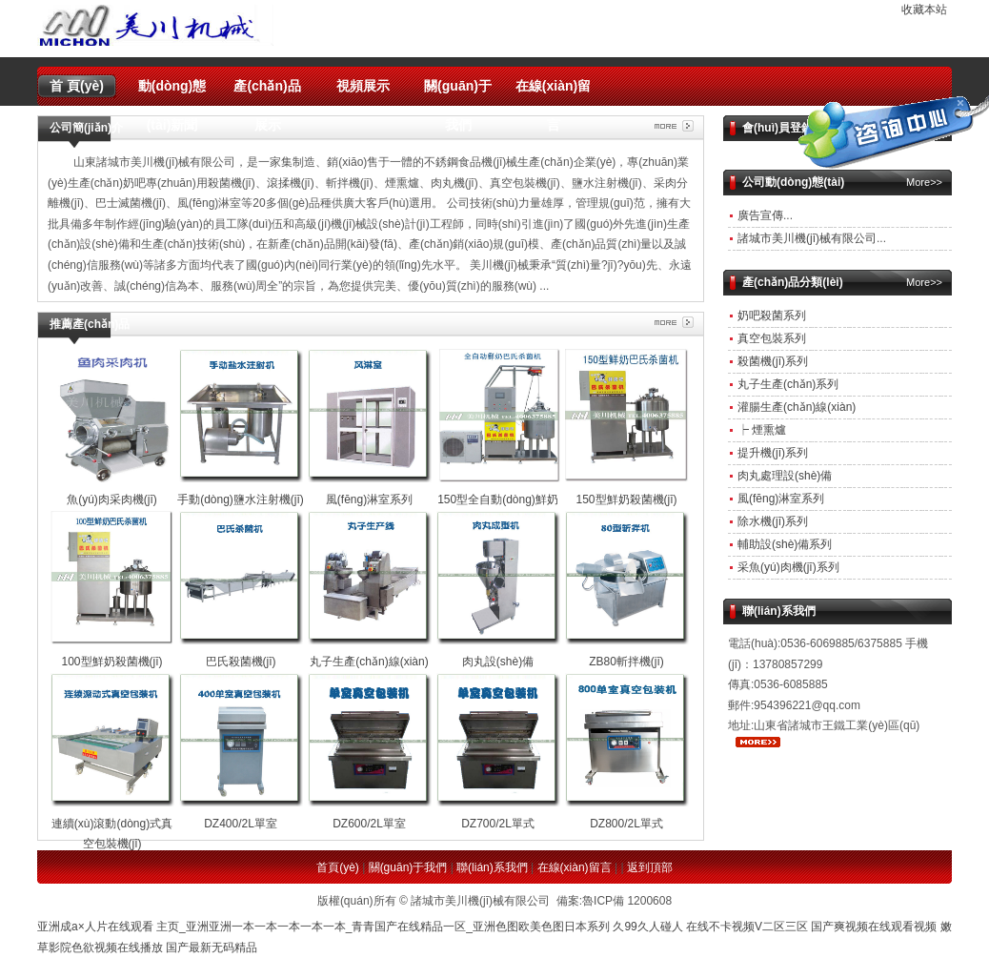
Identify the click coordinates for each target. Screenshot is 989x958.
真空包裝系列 (771, 338)
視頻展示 (363, 85)
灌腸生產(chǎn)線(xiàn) (796, 407)
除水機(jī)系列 (772, 521)
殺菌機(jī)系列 (772, 361)
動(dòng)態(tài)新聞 (172, 92)
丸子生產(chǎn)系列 (787, 384)
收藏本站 (924, 9)
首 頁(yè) (77, 85)
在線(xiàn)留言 (553, 92)
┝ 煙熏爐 (761, 430)
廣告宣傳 (760, 215)
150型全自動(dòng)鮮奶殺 (498, 499)
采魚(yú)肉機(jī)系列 (788, 567)
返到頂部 (650, 867)
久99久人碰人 (647, 926)
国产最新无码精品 (211, 947)
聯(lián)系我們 (492, 867)
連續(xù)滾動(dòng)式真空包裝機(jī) (112, 823)
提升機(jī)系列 (772, 452)
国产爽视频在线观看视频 (874, 926)
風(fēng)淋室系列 (780, 498)
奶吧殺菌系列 (771, 315)
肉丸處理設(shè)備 (784, 475)
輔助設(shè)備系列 (784, 544)
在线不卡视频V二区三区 (747, 926)
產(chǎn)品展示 (266, 92)
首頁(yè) (337, 867)
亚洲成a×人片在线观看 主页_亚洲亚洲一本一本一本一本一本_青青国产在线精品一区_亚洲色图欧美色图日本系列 (323, 926)
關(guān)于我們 (458, 92)
